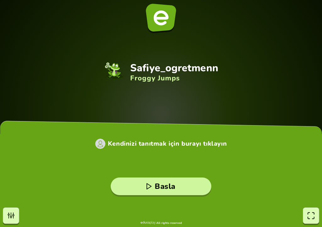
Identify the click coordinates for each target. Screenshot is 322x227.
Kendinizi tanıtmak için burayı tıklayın (167, 144)
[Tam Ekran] (311, 215)
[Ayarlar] (11, 215)
